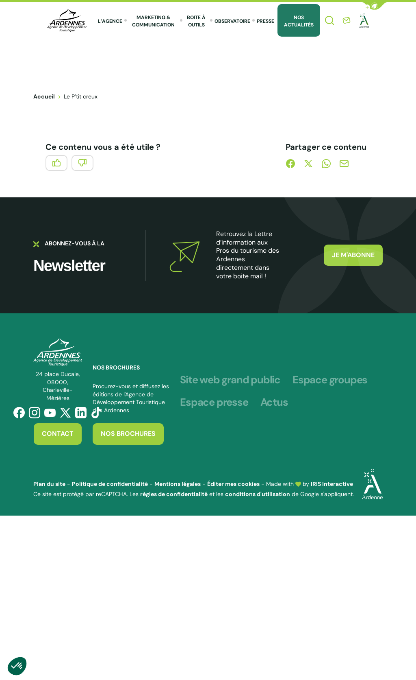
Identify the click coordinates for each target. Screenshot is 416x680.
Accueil (44, 96)
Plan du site (49, 484)
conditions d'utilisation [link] (257, 494)
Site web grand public (230, 380)
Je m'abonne (353, 255)
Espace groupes (329, 380)
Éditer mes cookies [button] (233, 484)
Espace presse (214, 402)
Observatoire (232, 21)
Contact (58, 433)
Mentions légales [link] (177, 484)
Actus (274, 402)
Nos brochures (128, 433)
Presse (265, 21)
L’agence (110, 21)
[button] (374, 6)
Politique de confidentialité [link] (110, 484)
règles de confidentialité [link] (174, 494)
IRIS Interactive (332, 484)
